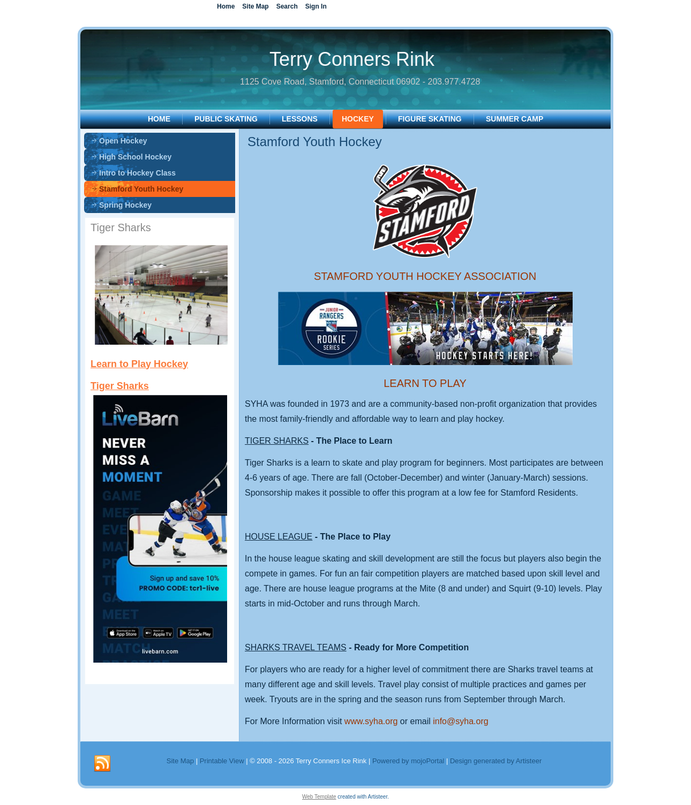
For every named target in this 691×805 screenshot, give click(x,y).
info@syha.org (460, 721)
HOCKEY (358, 119)
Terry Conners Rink (351, 59)
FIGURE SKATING (430, 119)
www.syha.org (371, 721)
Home (159, 119)
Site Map (180, 761)
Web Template (319, 797)
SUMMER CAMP (514, 119)
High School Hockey (135, 157)
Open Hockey (123, 140)
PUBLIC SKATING (226, 119)
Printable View (222, 761)
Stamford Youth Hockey (141, 189)
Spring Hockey (125, 205)
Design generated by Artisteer (496, 761)
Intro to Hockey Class (137, 173)
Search (287, 6)
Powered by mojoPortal (408, 761)
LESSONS (300, 119)
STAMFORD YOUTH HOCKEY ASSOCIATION (425, 276)
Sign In (316, 6)
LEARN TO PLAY (425, 383)
